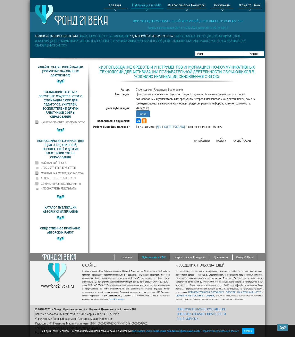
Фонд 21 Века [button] (249, 5)
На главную (202, 140)
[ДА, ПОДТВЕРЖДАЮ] (170, 127)
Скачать (142, 114)
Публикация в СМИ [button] (146, 5)
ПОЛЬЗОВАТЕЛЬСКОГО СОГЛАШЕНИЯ (206, 292)
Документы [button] (222, 5)
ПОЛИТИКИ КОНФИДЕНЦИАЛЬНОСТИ (243, 292)
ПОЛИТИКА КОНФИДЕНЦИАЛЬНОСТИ (201, 314)
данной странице (116, 299)
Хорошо (248, 330)
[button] (60, 104)
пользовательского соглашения (149, 330)
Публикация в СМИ (64, 36)
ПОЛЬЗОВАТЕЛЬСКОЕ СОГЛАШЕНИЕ (201, 309)
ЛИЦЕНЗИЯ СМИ (187, 319)
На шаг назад (242, 140)
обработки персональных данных (221, 330)
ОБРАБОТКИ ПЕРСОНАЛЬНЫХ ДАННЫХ (195, 295)
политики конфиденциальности (183, 330)
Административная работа (152, 36)
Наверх (221, 140)
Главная (115, 5)
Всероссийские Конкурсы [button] (186, 5)
